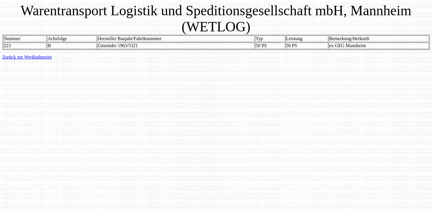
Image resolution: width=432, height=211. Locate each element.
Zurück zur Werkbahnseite (27, 57)
